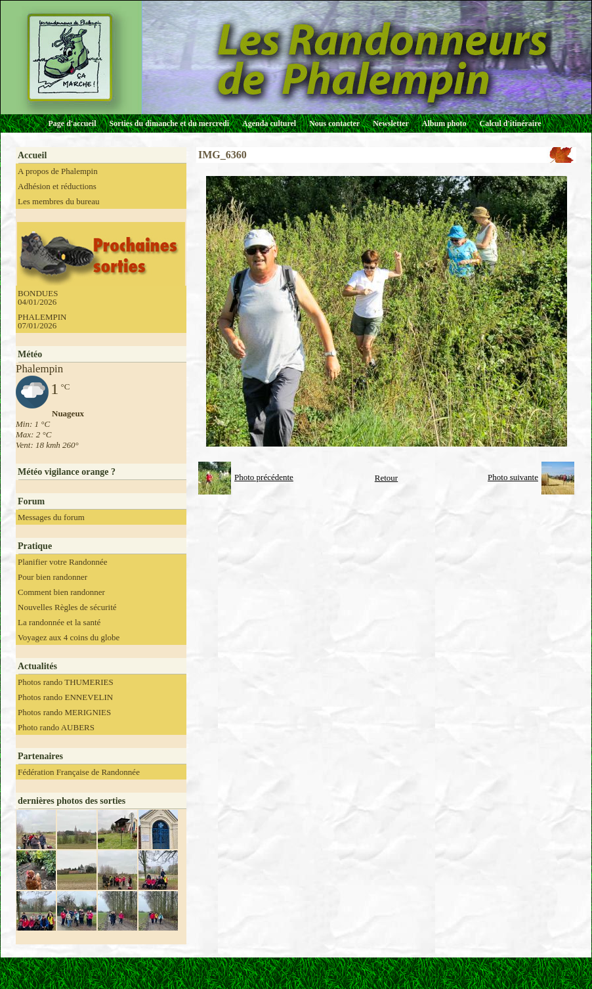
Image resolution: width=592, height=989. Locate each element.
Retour (386, 478)
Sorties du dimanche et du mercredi (169, 123)
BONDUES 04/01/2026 (38, 297)
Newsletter (391, 123)
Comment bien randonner (61, 592)
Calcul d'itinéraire (510, 123)
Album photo (444, 123)
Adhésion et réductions (57, 186)
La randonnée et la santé (59, 622)
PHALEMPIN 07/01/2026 (42, 321)
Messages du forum (51, 517)
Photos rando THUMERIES (66, 682)
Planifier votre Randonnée (62, 562)
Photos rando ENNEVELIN (65, 697)
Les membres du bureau (59, 201)
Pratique (35, 546)
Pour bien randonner (52, 577)
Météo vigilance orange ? (67, 472)
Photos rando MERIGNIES (64, 712)
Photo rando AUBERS (56, 727)
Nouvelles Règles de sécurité (67, 607)
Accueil (32, 155)
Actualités (37, 666)
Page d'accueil (72, 123)
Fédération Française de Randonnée (79, 772)
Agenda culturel (269, 123)
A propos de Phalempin (58, 171)
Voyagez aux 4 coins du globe (68, 637)
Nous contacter (334, 123)
